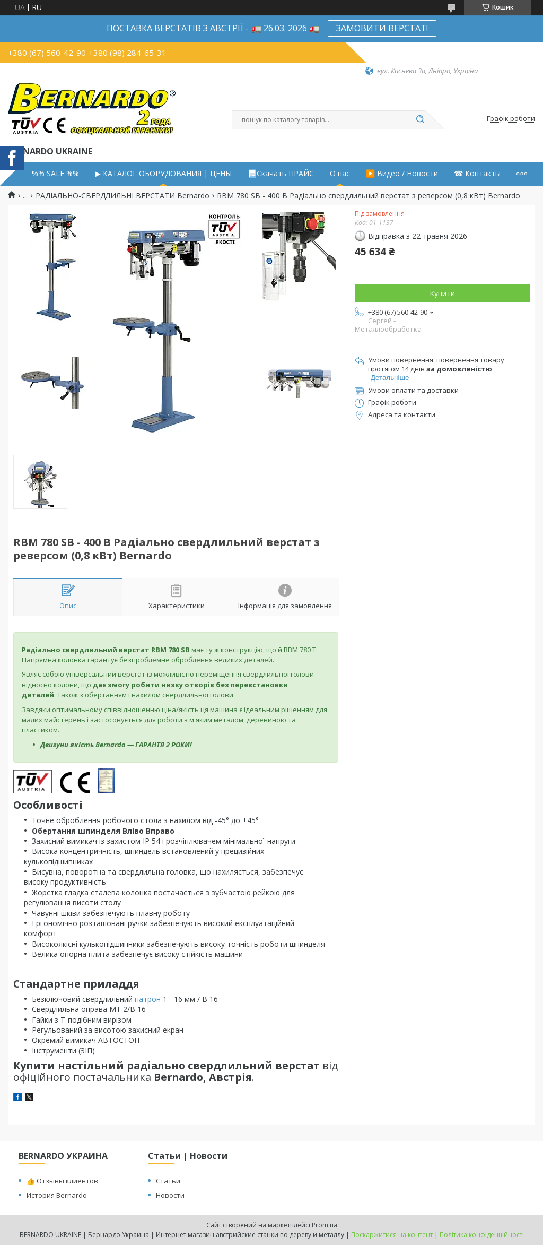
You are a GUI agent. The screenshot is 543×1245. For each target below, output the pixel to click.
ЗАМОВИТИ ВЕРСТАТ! (382, 28)
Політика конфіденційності (482, 1234)
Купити (442, 293)
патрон (148, 999)
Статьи (168, 1181)
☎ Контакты (477, 173)
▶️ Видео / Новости (402, 173)
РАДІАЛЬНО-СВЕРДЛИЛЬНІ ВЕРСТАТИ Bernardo (122, 196)
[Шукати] (420, 119)
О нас (340, 173)
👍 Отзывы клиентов (62, 1181)
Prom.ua (324, 1225)
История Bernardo (57, 1195)
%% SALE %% (55, 173)
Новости (170, 1195)
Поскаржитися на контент (392, 1234)
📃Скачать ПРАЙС (281, 173)
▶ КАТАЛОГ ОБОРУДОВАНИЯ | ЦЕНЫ (163, 173)
